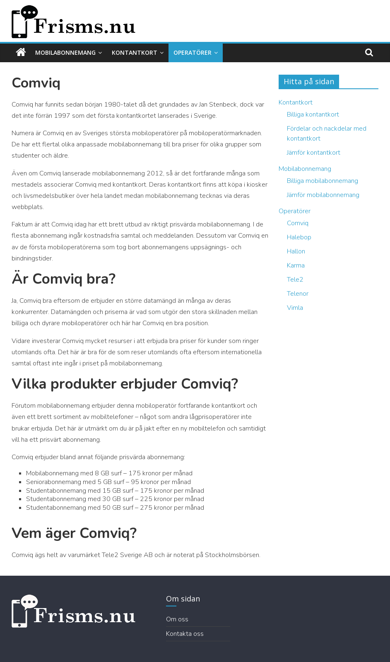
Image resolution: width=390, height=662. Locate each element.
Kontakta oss (185, 633)
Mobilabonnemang (65, 52)
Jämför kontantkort (313, 152)
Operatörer (192, 52)
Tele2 (295, 279)
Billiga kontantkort (313, 114)
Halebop (299, 237)
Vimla (295, 307)
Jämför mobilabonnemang (323, 195)
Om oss (177, 619)
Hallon (296, 251)
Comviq (297, 223)
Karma (296, 265)
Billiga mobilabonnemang (322, 180)
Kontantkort (134, 52)
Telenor (297, 293)
